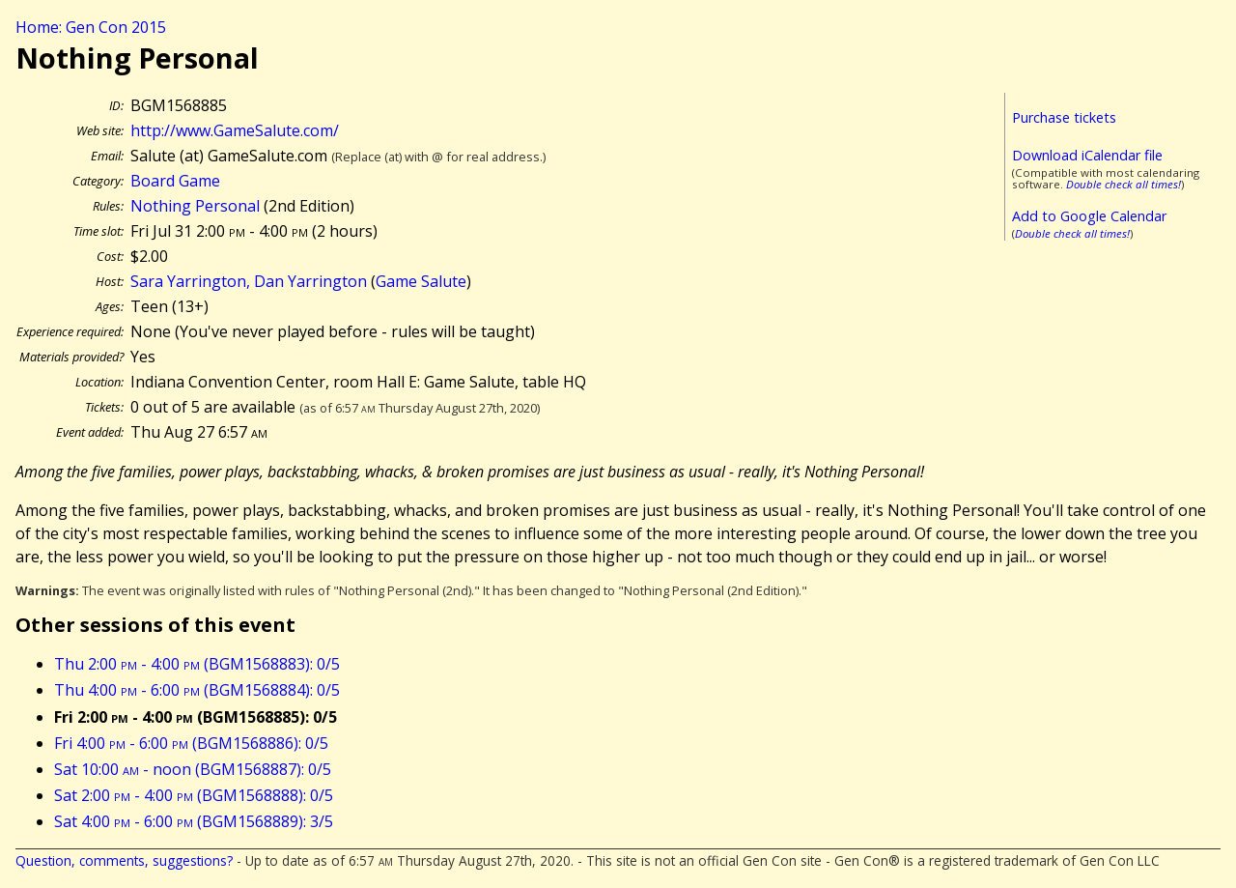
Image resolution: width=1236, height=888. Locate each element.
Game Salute (421, 281)
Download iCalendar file (1087, 155)
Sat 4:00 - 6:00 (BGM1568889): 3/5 (193, 821)
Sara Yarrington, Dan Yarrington (248, 281)
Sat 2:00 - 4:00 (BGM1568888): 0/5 (193, 795)
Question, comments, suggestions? (124, 860)
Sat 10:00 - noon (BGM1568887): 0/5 (192, 769)
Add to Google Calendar (1089, 216)
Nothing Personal (195, 205)
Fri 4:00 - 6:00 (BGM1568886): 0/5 (191, 743)
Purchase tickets (1064, 117)
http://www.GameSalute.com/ (234, 130)
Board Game (175, 180)
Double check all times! (1123, 184)
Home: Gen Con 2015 (90, 27)
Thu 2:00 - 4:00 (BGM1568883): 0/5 (197, 663)
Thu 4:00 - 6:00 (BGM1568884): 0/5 (197, 690)
